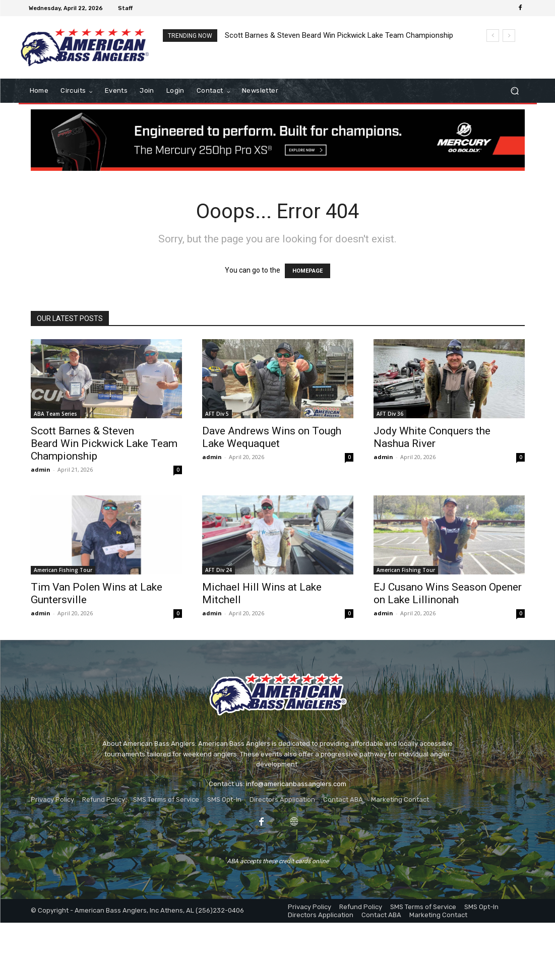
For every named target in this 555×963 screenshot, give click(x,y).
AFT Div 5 (217, 413)
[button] (515, 91)
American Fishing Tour (63, 569)
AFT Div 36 (390, 413)
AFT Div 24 (218, 569)
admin (40, 469)
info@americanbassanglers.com (296, 784)
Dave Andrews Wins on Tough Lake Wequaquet (271, 437)
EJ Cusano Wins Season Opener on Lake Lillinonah (448, 593)
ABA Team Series (55, 413)
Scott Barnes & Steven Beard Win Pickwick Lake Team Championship (339, 35)
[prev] (492, 35)
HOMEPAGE (307, 271)
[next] (509, 35)
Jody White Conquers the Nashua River (432, 437)
